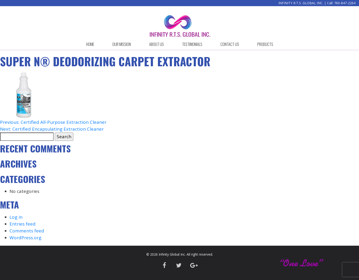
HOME (90, 44)
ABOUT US (156, 44)
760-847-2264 (344, 3)
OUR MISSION (121, 44)
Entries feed (22, 224)
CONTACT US (230, 44)
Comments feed (26, 231)
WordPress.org (25, 238)
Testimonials (192, 44)
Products (265, 44)
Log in (16, 217)
